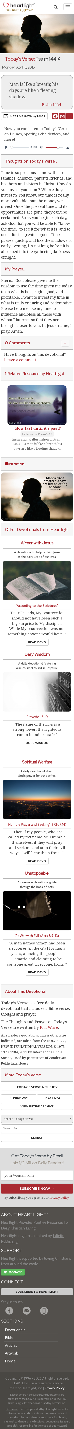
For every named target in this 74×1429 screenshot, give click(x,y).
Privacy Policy (59, 1197)
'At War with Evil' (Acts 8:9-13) (37, 936)
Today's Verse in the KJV (37, 1087)
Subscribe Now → (37, 1189)
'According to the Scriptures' (37, 605)
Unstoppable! (37, 873)
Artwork (11, 1353)
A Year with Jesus (37, 543)
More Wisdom (37, 743)
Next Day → (54, 1098)
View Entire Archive (37, 1106)
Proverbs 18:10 (37, 717)
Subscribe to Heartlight (37, 1291)
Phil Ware (49, 1027)
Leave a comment (20, 360)
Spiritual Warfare (37, 762)
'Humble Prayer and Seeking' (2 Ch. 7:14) (37, 824)
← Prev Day (18, 1098)
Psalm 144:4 (51, 105)
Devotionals (15, 1329)
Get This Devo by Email (24, 116)
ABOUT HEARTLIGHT (24, 1214)
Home (10, 1361)
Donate (13, 1272)
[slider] (19, 147)
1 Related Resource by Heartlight (34, 373)
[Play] (6, 147)
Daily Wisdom (37, 654)
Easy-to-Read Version (39, 1399)
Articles (11, 1345)
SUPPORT (11, 1250)
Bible (9, 1337)
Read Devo (37, 642)
